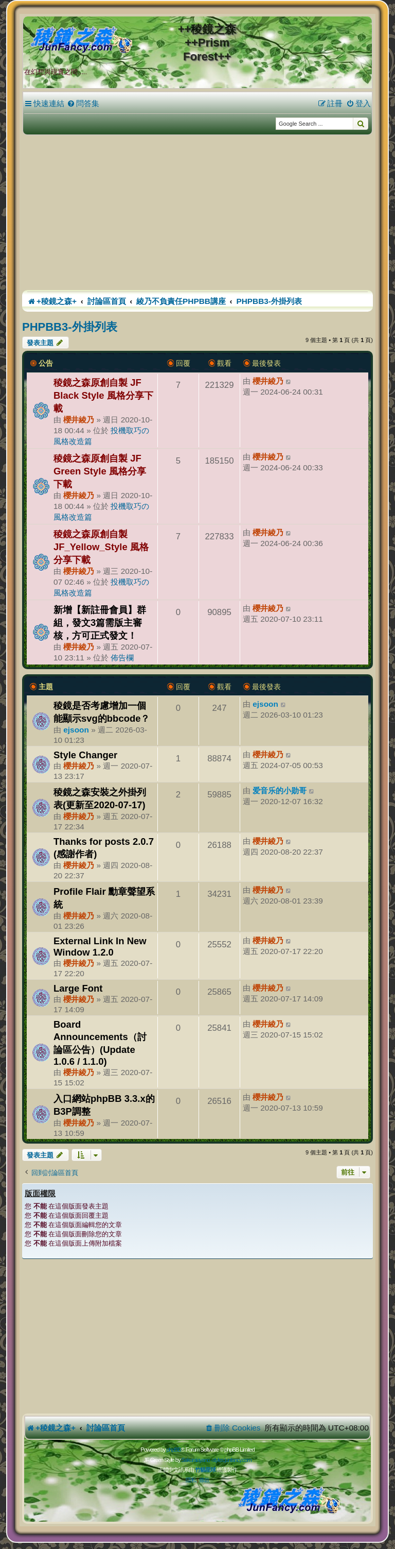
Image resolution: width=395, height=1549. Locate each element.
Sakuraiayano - (196, 1460)
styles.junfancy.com (231, 1460)
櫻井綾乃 (78, 419)
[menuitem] (83, 103)
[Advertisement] (197, 213)
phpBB (173, 1449)
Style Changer (85, 755)
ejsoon (76, 729)
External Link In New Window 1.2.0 (100, 946)
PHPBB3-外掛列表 (69, 326)
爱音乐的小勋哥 (280, 790)
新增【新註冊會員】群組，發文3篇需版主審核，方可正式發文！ (99, 622)
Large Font (77, 988)
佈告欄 (122, 657)
